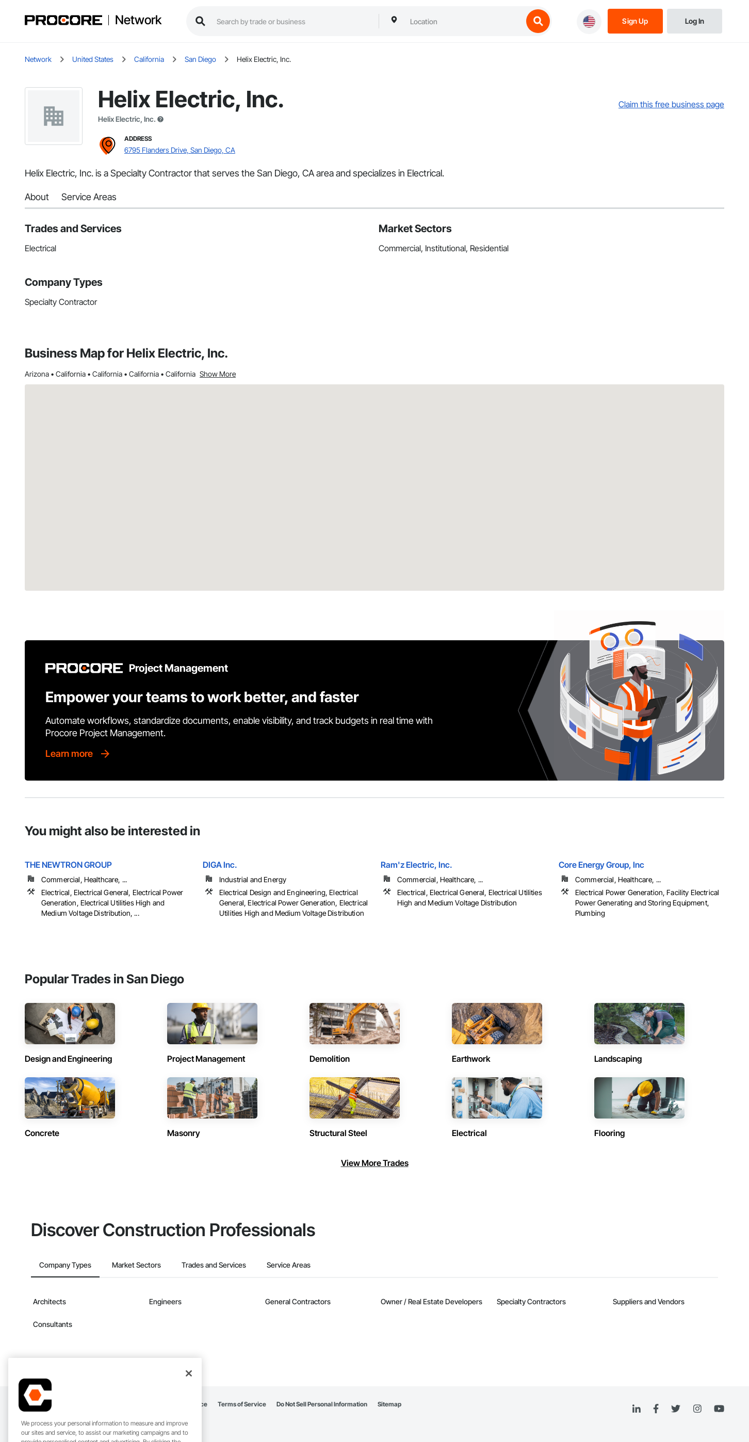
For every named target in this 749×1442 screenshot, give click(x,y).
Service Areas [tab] (289, 1264)
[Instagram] (697, 1409)
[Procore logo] (63, 21)
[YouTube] (719, 1409)
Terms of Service (242, 1404)
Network (138, 20)
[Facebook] (656, 1409)
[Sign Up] (635, 20)
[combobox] (464, 21)
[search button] (538, 21)
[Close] (188, 1417)
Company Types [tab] (65, 1264)
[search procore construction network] (292, 21)
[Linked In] (636, 1409)
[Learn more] (78, 754)
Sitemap (389, 1404)
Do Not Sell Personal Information (321, 1404)
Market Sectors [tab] (136, 1264)
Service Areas (89, 196)
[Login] (694, 20)
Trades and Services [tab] (214, 1264)
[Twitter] (675, 1409)
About (37, 196)
